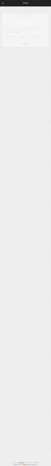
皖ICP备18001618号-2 (18, 463)
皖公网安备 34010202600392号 (30, 463)
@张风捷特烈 (22, 461)
